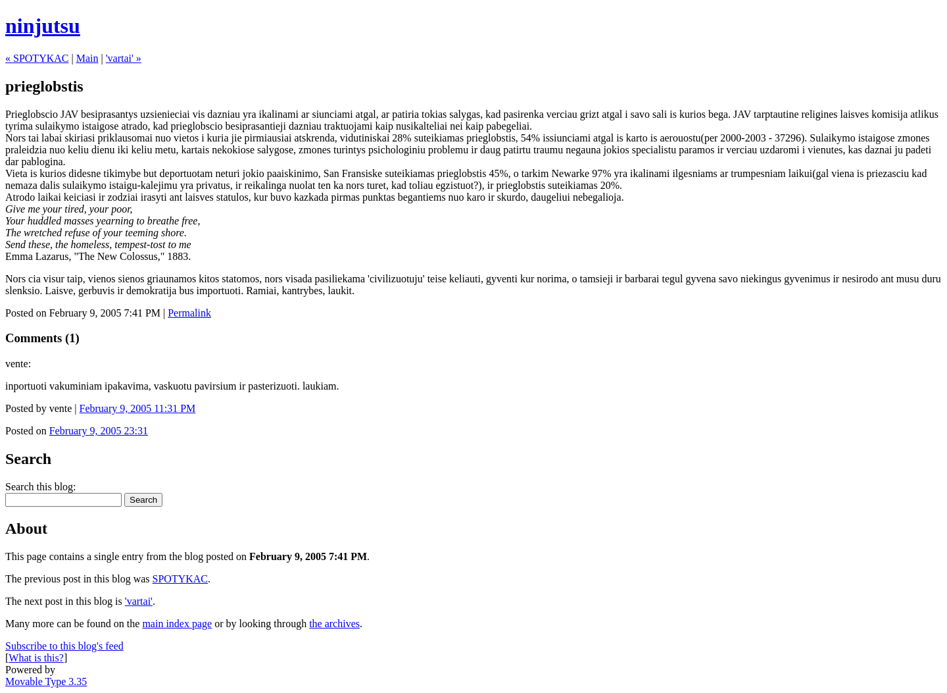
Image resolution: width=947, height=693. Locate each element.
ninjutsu (42, 26)
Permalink (189, 313)
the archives (334, 623)
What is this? (36, 657)
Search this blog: (40, 486)
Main (87, 58)
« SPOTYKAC (36, 58)
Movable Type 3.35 (46, 681)
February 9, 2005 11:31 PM (138, 408)
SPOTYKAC (180, 578)
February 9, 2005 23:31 (98, 430)
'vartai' (139, 601)
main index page (177, 623)
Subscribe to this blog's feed (64, 646)
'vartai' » (123, 58)
